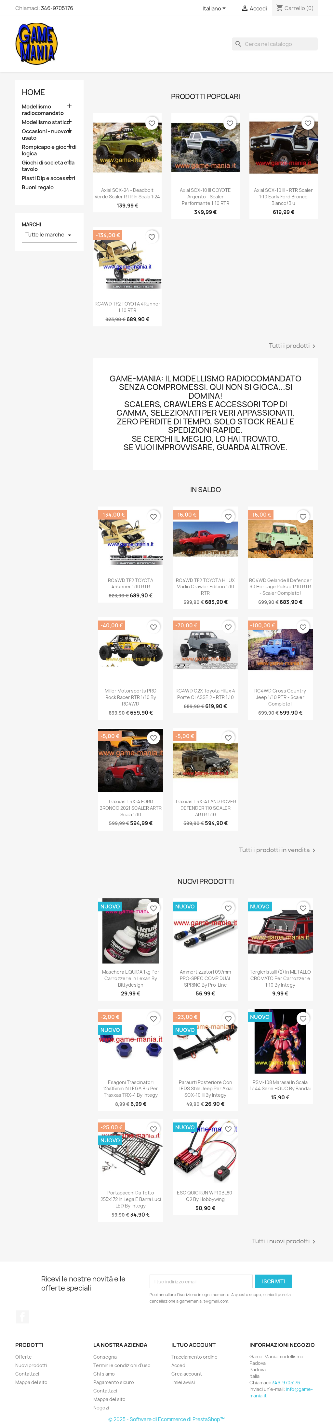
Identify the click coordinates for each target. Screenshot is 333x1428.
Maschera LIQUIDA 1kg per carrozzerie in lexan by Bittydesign (130, 978)
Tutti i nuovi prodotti (285, 1242)
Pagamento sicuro (113, 1382)
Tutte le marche (49, 235)
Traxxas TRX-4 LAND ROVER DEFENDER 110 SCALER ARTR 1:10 (205, 808)
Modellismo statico (46, 122)
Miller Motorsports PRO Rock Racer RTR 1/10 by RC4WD (130, 697)
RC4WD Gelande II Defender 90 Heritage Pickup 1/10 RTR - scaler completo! (280, 586)
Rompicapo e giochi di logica (49, 150)
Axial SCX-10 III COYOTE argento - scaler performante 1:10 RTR (205, 196)
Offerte (23, 1357)
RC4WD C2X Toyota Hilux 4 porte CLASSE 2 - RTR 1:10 (205, 694)
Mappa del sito (31, 1382)
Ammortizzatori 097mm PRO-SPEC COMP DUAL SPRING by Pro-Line (205, 978)
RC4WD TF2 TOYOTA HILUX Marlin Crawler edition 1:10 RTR (205, 586)
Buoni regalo (38, 187)
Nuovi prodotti (31, 1365)
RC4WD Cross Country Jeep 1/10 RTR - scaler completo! (280, 697)
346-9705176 (57, 8)
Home (33, 92)
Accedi (178, 1365)
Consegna (105, 1357)
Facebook (22, 1316)
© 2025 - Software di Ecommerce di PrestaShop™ (166, 1419)
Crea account (186, 1374)
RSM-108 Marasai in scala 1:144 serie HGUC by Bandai (280, 1085)
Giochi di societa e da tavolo (48, 166)
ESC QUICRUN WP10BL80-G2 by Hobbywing (205, 1196)
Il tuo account (193, 1345)
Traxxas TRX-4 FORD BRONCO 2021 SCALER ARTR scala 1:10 (131, 808)
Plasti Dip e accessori (48, 178)
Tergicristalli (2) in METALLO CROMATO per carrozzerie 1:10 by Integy (280, 978)
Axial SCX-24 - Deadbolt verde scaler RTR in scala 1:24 (127, 193)
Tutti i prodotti (293, 346)
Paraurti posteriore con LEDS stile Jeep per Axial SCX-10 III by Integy (206, 1088)
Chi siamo (104, 1374)
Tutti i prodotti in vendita (278, 850)
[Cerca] (275, 43)
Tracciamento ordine (194, 1357)
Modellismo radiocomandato (43, 110)
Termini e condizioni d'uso (122, 1365)
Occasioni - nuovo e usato (46, 134)
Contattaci (27, 1374)
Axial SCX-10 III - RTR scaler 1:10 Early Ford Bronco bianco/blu (283, 196)
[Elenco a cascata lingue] (215, 9)
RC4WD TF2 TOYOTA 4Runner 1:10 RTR (127, 307)
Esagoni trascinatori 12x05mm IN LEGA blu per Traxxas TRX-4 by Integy (130, 1088)
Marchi (31, 224)
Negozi (101, 1408)
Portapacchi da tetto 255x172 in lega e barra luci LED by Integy (130, 1199)
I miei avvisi (183, 1382)
